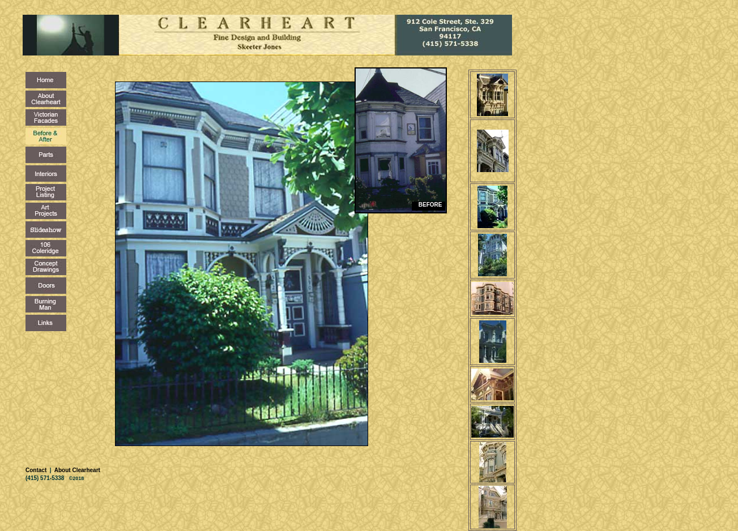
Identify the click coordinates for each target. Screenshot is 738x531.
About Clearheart (76, 470)
